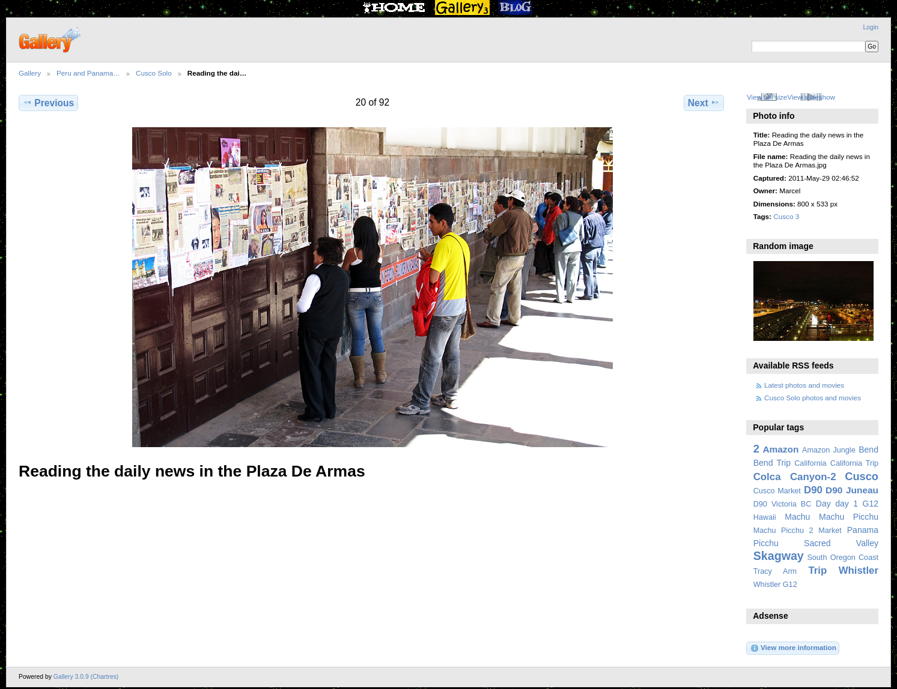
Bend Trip (772, 463)
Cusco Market (777, 491)
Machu (797, 517)
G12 (870, 503)
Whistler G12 (775, 584)
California (810, 463)
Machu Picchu (848, 517)
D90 (813, 490)
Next (704, 102)
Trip (817, 570)
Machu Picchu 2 (783, 530)
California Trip (854, 463)
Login (870, 27)
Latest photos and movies (804, 385)
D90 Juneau (852, 490)
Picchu (766, 543)
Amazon (780, 449)
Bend (868, 449)
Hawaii (764, 517)
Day (823, 503)
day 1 (846, 503)
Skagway (778, 555)
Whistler (858, 570)
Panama (862, 530)
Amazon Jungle (829, 450)
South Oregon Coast (842, 557)
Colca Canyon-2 (794, 477)
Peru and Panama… (88, 73)
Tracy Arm (775, 571)
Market (830, 530)
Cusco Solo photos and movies (812, 398)
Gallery (30, 73)
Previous (48, 102)
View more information (793, 648)
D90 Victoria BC (782, 504)
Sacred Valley (841, 543)
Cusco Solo (154, 73)
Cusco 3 (786, 216)
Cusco (861, 476)
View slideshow (811, 97)
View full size (767, 97)
